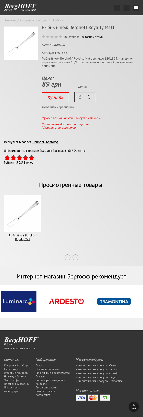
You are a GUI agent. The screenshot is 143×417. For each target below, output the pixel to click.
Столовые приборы (16, 373)
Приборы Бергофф (45, 142)
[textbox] (85, 97)
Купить (55, 97)
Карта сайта (43, 395)
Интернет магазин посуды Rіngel (96, 377)
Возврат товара (45, 391)
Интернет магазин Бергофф (20, 348)
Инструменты (12, 387)
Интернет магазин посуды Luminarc (98, 369)
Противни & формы (16, 384)
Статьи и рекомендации (50, 380)
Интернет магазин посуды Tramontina (99, 381)
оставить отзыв (92, 37)
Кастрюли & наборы (17, 365)
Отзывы (40, 376)
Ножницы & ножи (15, 376)
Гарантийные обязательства (53, 373)
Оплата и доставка (47, 369)
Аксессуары (11, 391)
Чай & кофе (11, 380)
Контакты (41, 384)
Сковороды (11, 369)
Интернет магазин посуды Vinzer (96, 365)
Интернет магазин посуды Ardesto (97, 373)
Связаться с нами (46, 387)
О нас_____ (42, 365)
